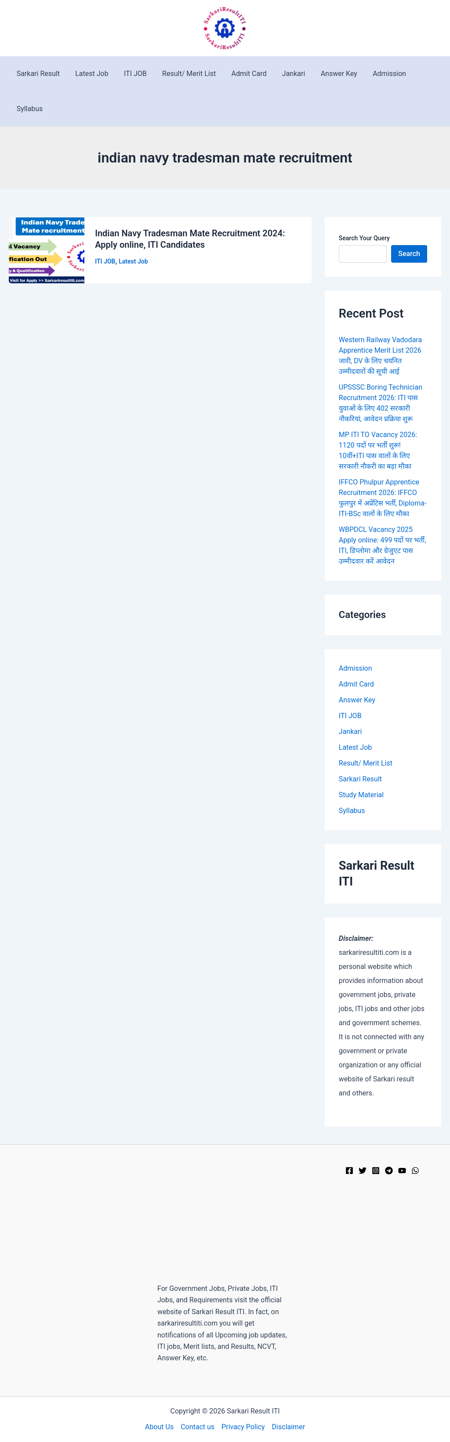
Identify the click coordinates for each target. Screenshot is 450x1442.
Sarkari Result (37, 73)
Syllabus (29, 109)
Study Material (361, 795)
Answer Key (329, 73)
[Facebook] (349, 1171)
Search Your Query (364, 238)
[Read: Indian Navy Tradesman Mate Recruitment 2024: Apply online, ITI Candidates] (46, 250)
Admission (378, 73)
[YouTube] (402, 1171)
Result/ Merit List (184, 73)
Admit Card (242, 73)
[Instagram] (376, 1171)
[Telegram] (389, 1171)
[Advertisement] (225, 1219)
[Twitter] (363, 1171)
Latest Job (89, 73)
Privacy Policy (243, 1427)
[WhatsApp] (415, 1171)
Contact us (197, 1427)
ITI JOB (131, 73)
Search (409, 253)
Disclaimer (288, 1427)
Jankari (286, 73)
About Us (159, 1427)
